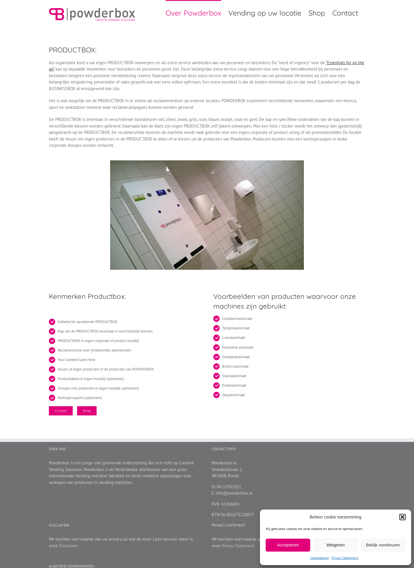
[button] (402, 517)
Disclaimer (68, 545)
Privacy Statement (344, 558)
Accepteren (288, 544)
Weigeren (335, 544)
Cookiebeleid (319, 558)
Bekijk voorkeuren (383, 544)
